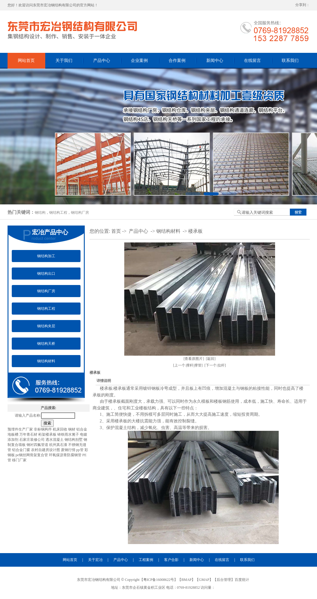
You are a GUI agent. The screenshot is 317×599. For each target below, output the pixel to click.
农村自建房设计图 (46, 450)
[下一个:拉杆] (215, 365)
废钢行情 (68, 450)
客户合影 (171, 560)
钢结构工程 (58, 212)
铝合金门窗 (21, 450)
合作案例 (177, 60)
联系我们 (290, 60)
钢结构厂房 (80, 212)
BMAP (186, 580)
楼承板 (195, 231)
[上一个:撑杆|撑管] (188, 365)
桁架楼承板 (47, 434)
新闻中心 (214, 60)
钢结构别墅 (74, 439)
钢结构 (40, 212)
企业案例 (139, 60)
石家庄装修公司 (32, 439)
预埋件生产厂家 (21, 429)
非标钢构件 (43, 429)
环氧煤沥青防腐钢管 (65, 455)
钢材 (72, 429)
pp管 (80, 450)
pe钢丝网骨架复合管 (32, 455)
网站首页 (26, 60)
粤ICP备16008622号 (158, 580)
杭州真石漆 (58, 445)
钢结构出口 (46, 273)
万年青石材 (28, 434)
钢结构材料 (46, 361)
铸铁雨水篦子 (68, 434)
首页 (116, 231)
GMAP (204, 580)
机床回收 (60, 429)
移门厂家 (19, 460)
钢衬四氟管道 (38, 445)
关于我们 (63, 60)
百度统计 (242, 580)
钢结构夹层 (46, 326)
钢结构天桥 (46, 343)
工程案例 (146, 560)
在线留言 (252, 60)
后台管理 (224, 580)
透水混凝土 (55, 439)
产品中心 (101, 60)
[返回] (211, 359)
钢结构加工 (46, 256)
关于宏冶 (95, 560)
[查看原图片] (194, 359)
